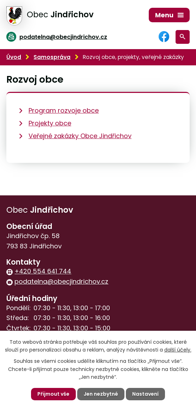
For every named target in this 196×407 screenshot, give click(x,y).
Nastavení (145, 393)
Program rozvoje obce (64, 110)
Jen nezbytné (101, 393)
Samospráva (52, 57)
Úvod (13, 57)
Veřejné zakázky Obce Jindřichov (80, 135)
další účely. (177, 349)
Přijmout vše (53, 393)
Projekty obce (50, 123)
